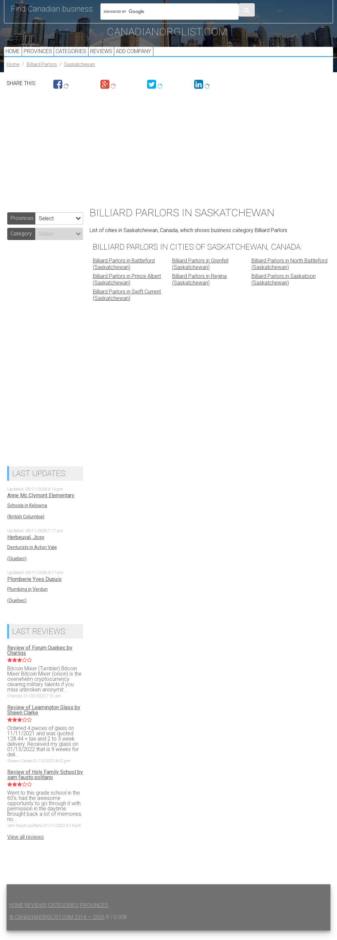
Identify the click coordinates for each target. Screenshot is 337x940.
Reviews (112, 56)
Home (14, 56)
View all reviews (25, 846)
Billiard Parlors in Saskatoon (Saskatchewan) (283, 288)
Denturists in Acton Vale (32, 557)
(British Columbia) (25, 526)
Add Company (147, 56)
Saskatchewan (79, 73)
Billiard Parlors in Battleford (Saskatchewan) (124, 273)
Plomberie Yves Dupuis (34, 588)
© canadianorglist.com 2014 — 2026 (57, 927)
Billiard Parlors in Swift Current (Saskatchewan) (127, 304)
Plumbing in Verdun (27, 598)
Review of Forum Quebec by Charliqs (39, 659)
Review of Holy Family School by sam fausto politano (45, 784)
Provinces (42, 56)
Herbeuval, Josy (25, 547)
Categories (79, 56)
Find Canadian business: (52, 9)
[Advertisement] (168, 155)
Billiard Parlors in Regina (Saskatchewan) (199, 288)
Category (21, 243)
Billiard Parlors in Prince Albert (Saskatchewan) (127, 288)
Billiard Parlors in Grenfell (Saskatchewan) (200, 273)
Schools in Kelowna (27, 515)
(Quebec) (17, 568)
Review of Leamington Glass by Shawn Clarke (43, 719)
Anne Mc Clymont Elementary (40, 505)
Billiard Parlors (42, 73)
